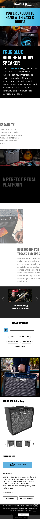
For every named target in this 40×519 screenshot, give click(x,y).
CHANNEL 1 (12, 337)
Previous (2, 299)
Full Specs (10, 498)
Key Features (8, 493)
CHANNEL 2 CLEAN (24, 337)
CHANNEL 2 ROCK (26, 341)
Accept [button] (23, 515)
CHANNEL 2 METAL (20, 346)
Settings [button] (13, 515)
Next (37, 299)
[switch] (6, 330)
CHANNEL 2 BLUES (13, 341)
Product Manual (26, 498)
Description (7, 473)
